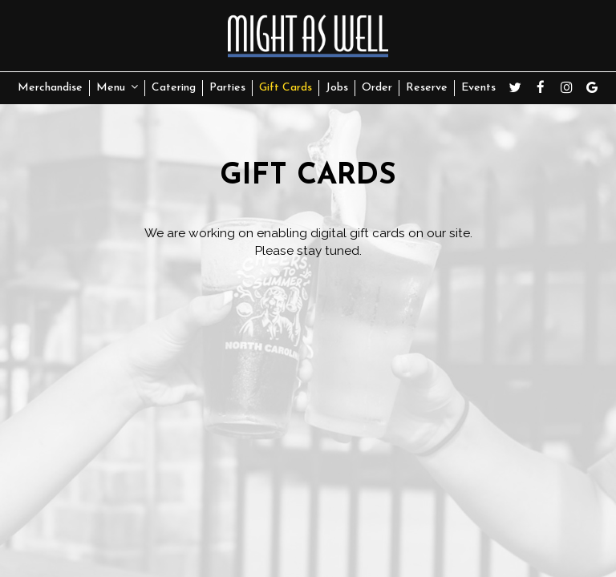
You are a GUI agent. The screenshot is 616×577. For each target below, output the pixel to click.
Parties (227, 88)
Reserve (427, 88)
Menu (117, 87)
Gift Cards (285, 88)
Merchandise (50, 88)
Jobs (337, 88)
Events (478, 88)
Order (377, 88)
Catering (174, 88)
